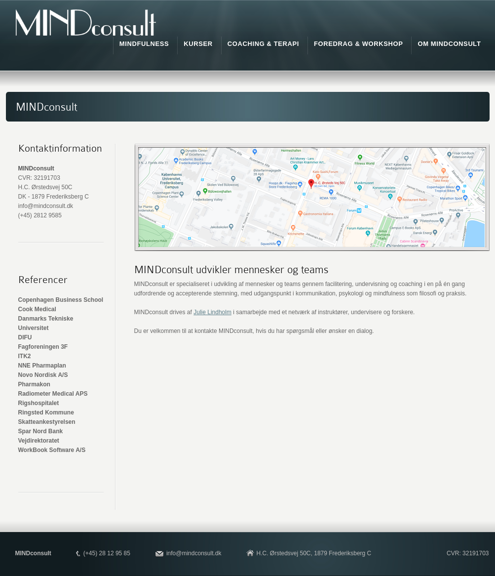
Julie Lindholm (212, 312)
